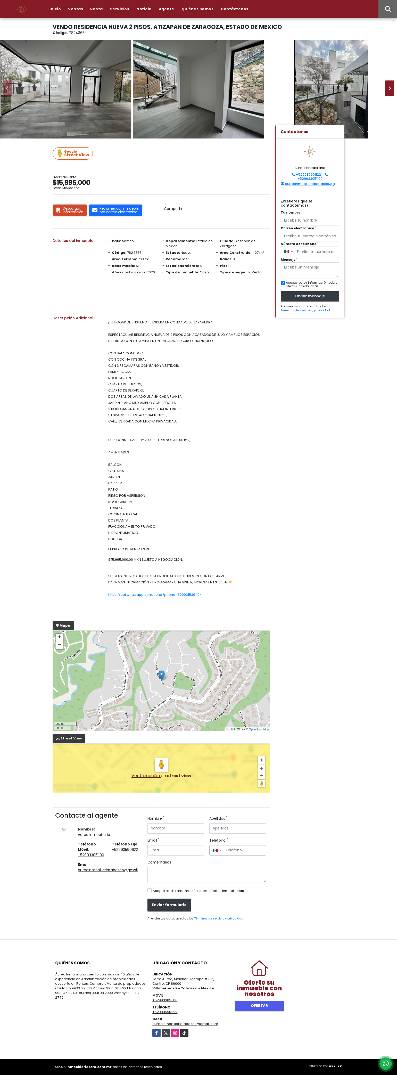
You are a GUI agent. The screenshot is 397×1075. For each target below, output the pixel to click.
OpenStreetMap (259, 729)
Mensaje (289, 259)
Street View (73, 153)
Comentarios (159, 862)
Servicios (119, 9)
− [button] (59, 645)
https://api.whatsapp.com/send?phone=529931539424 (155, 594)
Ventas (75, 9)
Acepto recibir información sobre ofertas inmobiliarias (198, 890)
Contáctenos (235, 9)
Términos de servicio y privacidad (218, 918)
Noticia (144, 9)
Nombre (155, 818)
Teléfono (218, 840)
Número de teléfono (300, 244)
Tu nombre (291, 212)
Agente (166, 9)
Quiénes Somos (197, 9)
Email (153, 840)
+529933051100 (91, 855)
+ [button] (59, 637)
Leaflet (230, 729)
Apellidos (218, 818)
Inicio (55, 9)
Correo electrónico (298, 228)
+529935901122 (125, 849)
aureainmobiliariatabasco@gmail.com (112, 870)
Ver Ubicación (146, 776)
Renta (96, 9)
